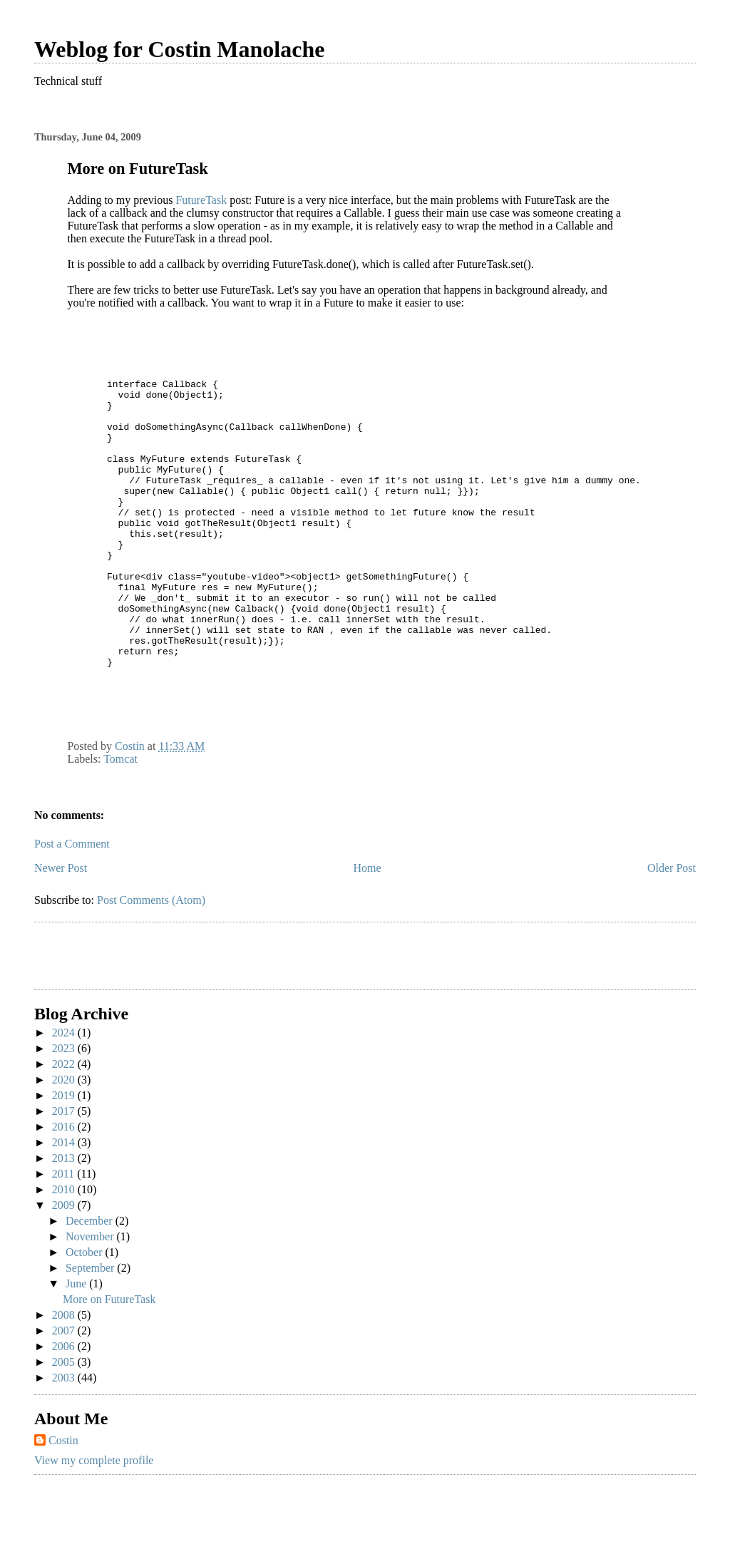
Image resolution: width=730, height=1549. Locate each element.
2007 (65, 1390)
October (86, 1312)
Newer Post (60, 928)
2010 (65, 1249)
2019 (65, 1155)
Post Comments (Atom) (151, 960)
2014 (65, 1202)
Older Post (671, 928)
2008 (65, 1375)
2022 (65, 1124)
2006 (65, 1406)
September (91, 1328)
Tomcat (120, 819)
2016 (65, 1186)
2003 (65, 1437)
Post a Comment (72, 903)
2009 (65, 1265)
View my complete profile (93, 1520)
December (90, 1281)
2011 (64, 1234)
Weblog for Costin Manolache (179, 49)
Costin (63, 1500)
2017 (65, 1171)
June (77, 1343)
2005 (65, 1422)
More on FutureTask (109, 1359)
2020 (65, 1139)
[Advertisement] (117, 1018)
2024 (65, 1092)
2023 (65, 1108)
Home (367, 928)
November (91, 1296)
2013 (65, 1218)
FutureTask (201, 200)
